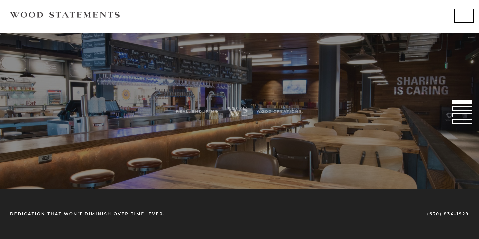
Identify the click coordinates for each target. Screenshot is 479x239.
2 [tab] (462, 109)
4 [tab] (462, 123)
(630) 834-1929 (448, 213)
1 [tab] (462, 103)
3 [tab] (462, 116)
